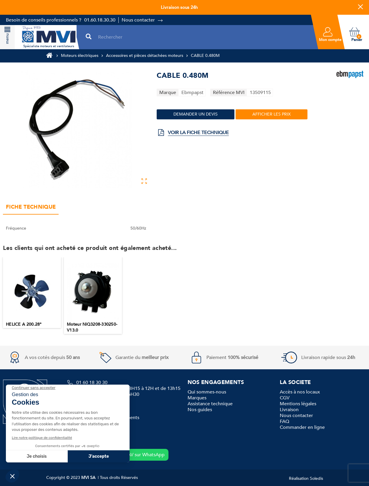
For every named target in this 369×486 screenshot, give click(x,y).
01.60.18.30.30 (99, 20)
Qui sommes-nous (207, 392)
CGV (284, 398)
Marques (197, 398)
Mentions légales (298, 404)
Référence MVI (228, 92)
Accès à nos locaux (300, 392)
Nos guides (200, 409)
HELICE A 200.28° (24, 324)
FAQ (284, 421)
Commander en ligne (302, 427)
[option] (31, 292)
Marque (167, 92)
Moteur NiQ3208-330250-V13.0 (92, 327)
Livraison (289, 409)
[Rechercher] (203, 37)
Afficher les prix (271, 114)
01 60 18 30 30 (91, 382)
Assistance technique (210, 404)
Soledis (316, 478)
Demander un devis (195, 114)
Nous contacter (138, 20)
